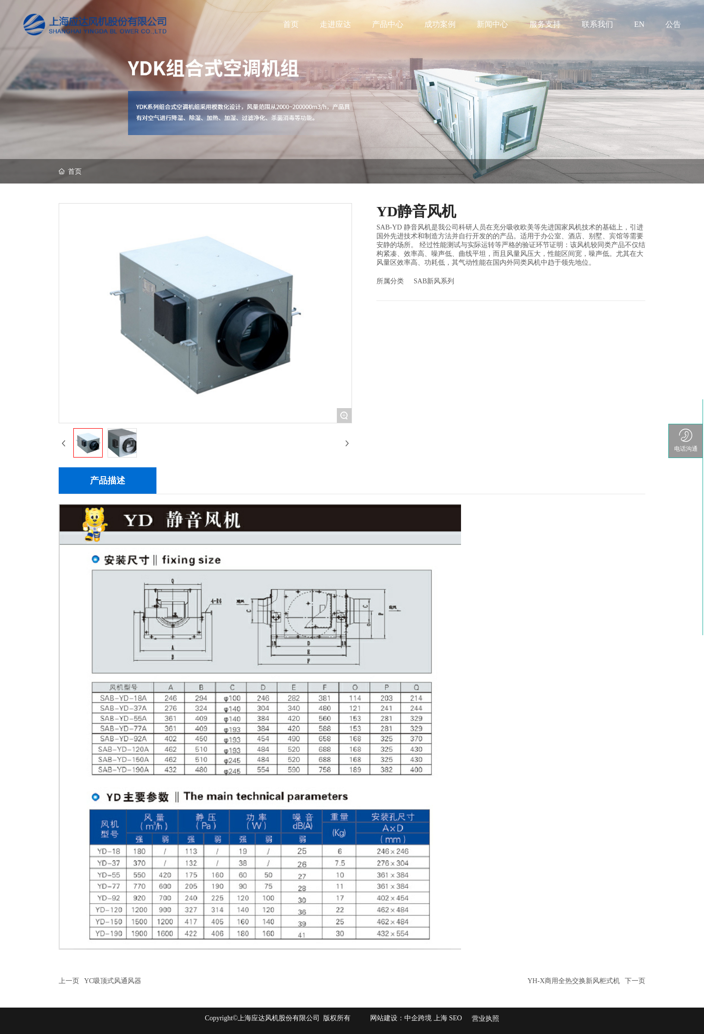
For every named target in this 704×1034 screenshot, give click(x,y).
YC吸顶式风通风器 (112, 981)
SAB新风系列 (434, 281)
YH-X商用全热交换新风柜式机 (574, 981)
